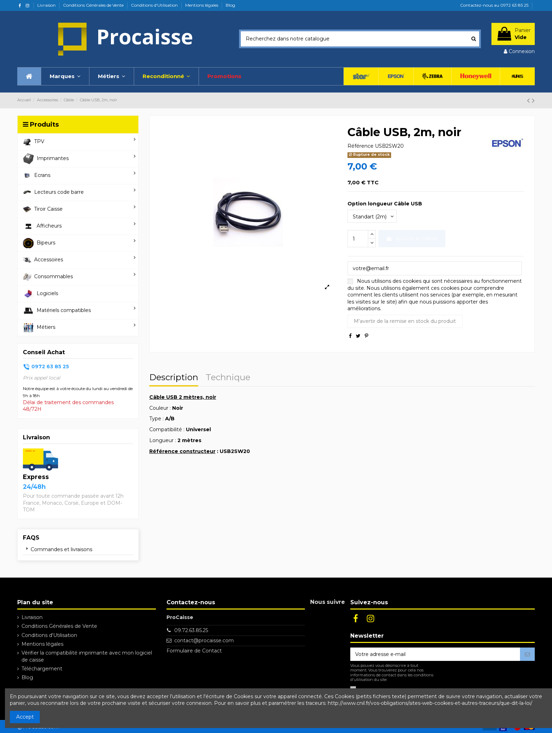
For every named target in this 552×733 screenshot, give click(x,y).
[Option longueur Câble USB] (372, 216)
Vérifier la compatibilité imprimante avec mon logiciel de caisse (86, 656)
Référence (360, 146)
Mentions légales (202, 5)
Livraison (47, 5)
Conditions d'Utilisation (155, 5)
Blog (230, 5)
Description (173, 378)
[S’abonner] (527, 654)
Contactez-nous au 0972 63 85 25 (494, 5)
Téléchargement (41, 668)
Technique (228, 378)
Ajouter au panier (412, 238)
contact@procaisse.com (204, 640)
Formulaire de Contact (194, 651)
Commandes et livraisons (61, 549)
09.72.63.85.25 (191, 630)
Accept (25, 717)
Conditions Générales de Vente (94, 5)
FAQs (31, 537)
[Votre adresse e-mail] (435, 654)
